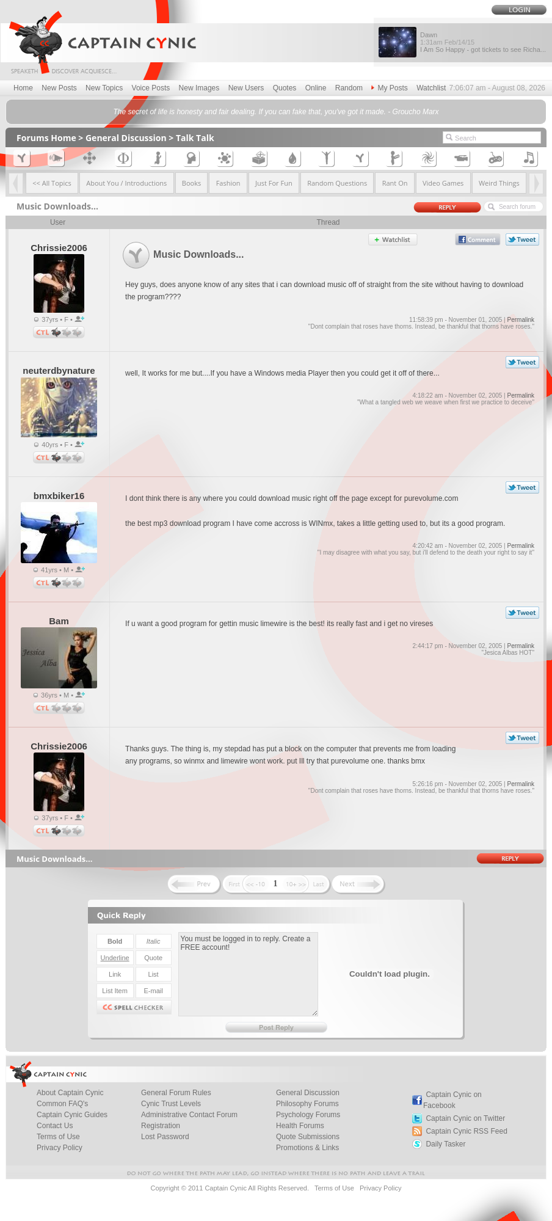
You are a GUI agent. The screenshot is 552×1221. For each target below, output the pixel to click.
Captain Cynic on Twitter (465, 1118)
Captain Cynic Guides (72, 1114)
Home (23, 88)
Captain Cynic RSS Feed (466, 1131)
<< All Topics (51, 183)
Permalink (520, 319)
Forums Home (46, 138)
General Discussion (126, 138)
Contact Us (55, 1125)
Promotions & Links (307, 1147)
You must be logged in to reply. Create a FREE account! (248, 974)
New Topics (104, 88)
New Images (199, 88)
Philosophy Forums (307, 1103)
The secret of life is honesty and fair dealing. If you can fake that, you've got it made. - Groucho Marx (275, 112)
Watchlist (431, 88)
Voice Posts (151, 88)
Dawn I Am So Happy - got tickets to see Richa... (483, 42)
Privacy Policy (59, 1147)
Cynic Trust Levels (171, 1103)
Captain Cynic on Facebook (452, 1100)
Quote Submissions (308, 1136)
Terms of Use (58, 1136)
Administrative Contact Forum (189, 1114)
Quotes (285, 88)
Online (316, 88)
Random (349, 88)
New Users (246, 88)
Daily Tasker (445, 1144)
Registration (160, 1125)
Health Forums (300, 1125)
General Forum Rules (176, 1092)
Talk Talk (195, 138)
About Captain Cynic (70, 1092)
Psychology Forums (308, 1114)
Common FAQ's (62, 1103)
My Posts (389, 88)
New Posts (59, 88)
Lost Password (165, 1136)
